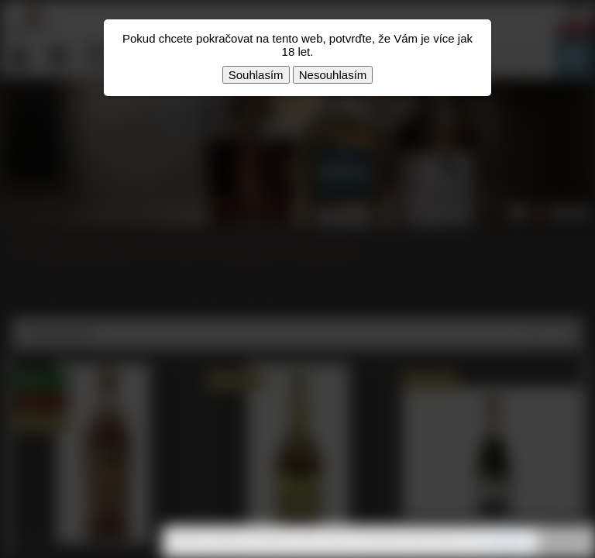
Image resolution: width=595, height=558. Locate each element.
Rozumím (564, 542)
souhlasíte (505, 541)
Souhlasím (256, 74)
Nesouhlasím (333, 74)
